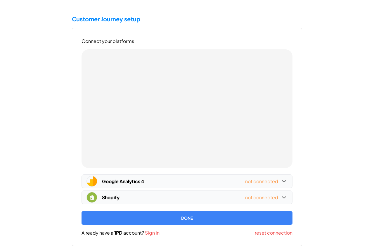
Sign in (152, 233)
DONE (187, 218)
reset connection (273, 233)
